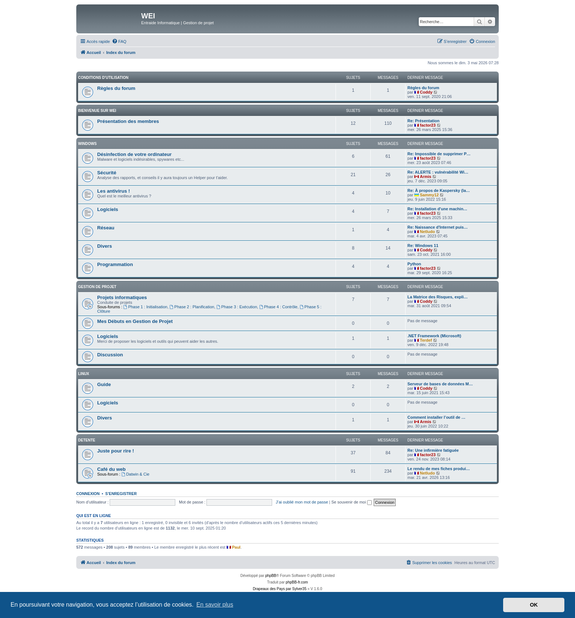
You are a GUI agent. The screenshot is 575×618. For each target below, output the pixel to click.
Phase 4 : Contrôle (278, 307)
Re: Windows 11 (422, 245)
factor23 (428, 125)
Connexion (88, 493)
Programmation (115, 264)
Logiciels (107, 209)
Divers (104, 246)
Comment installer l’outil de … (436, 417)
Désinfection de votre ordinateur (134, 154)
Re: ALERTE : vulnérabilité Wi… (437, 172)
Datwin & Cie (135, 474)
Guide (104, 384)
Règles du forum (116, 88)
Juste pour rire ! (115, 451)
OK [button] (534, 605)
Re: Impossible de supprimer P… (438, 154)
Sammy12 (429, 195)
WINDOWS (87, 144)
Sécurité (106, 172)
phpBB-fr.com (297, 582)
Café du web (111, 469)
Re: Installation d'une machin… (437, 209)
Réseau (105, 227)
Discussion (110, 354)
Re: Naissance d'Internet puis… (437, 227)
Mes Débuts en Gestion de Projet (135, 321)
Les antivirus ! (113, 191)
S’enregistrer (121, 493)
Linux (83, 374)
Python (414, 264)
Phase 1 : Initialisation (146, 307)
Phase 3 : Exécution (236, 307)
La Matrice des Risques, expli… (437, 297)
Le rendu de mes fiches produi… (438, 468)
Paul (236, 547)
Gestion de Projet (97, 287)
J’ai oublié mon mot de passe (302, 502)
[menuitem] (119, 41)
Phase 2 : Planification (192, 307)
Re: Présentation (423, 121)
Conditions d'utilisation (103, 78)
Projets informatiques (122, 297)
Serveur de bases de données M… (440, 384)
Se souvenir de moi (352, 502)
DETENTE (86, 440)
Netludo (427, 231)
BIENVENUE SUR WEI (97, 111)
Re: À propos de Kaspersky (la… (438, 190)
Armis (425, 176)
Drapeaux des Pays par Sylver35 (280, 589)
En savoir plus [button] (214, 604)
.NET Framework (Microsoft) (434, 336)
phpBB (270, 576)
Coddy (426, 92)
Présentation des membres (128, 121)
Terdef (426, 340)
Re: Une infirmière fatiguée (433, 450)
